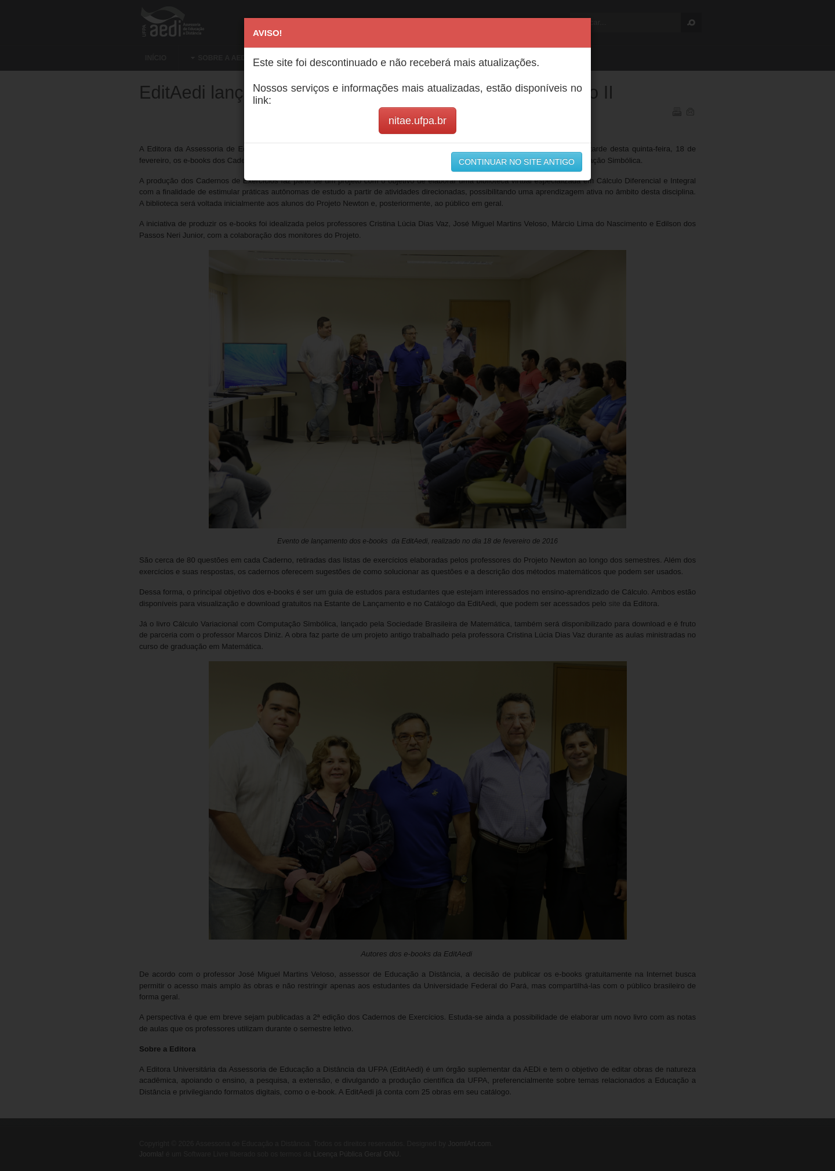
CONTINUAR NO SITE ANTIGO (517, 161)
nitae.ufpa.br (417, 120)
